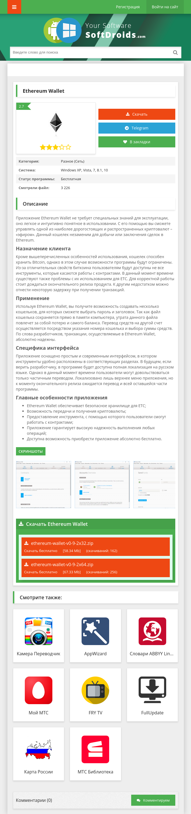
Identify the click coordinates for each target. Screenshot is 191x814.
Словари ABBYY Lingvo (152, 654)
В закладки (136, 141)
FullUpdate (152, 713)
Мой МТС (39, 713)
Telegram (139, 128)
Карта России (38, 772)
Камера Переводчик (38, 654)
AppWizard (95, 654)
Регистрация (128, 6)
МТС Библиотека (96, 772)
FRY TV (96, 713)
